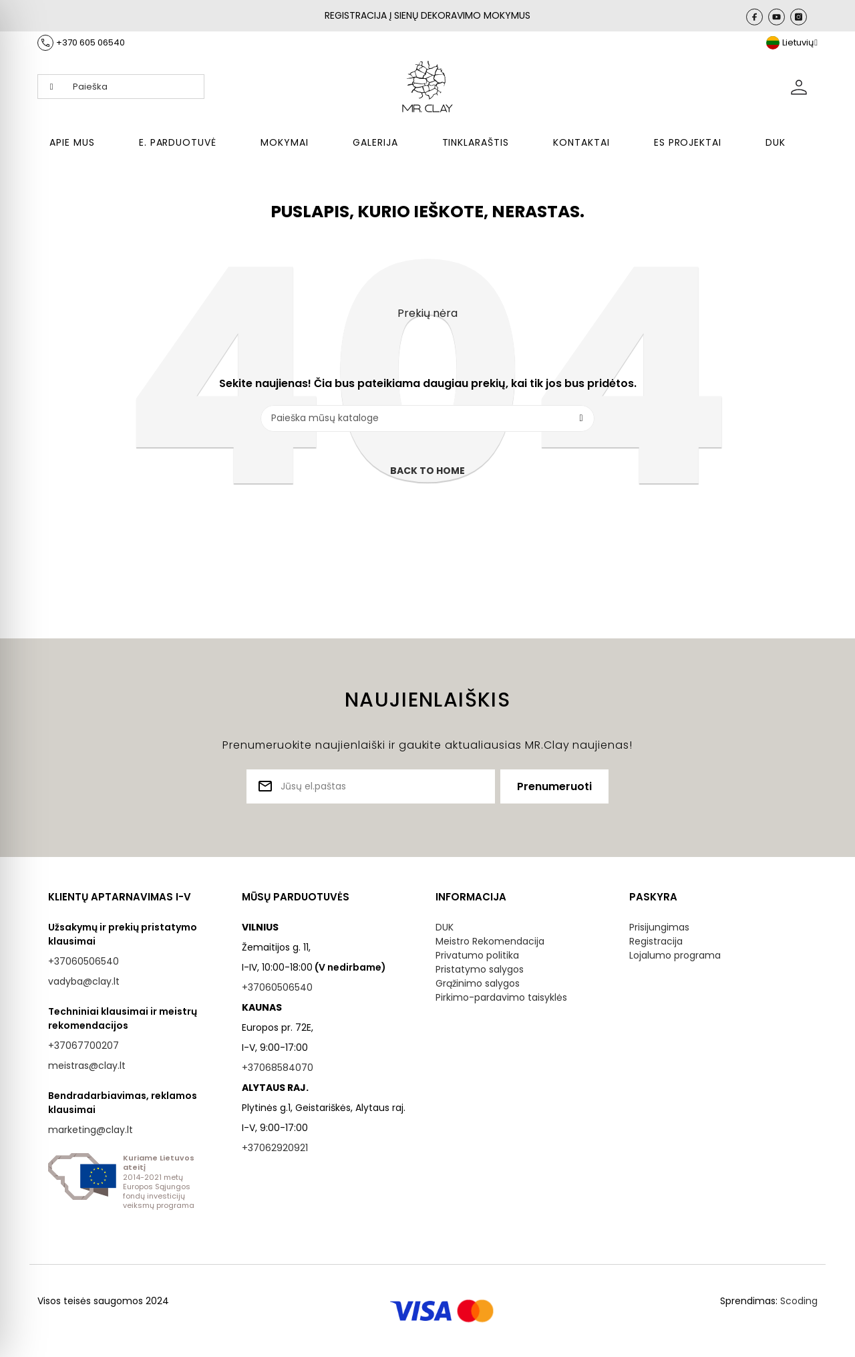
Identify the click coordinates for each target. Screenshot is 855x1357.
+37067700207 (83, 1045)
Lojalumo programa (675, 955)
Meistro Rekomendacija (490, 941)
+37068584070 (277, 1067)
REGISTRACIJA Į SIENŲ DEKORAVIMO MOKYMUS (427, 15)
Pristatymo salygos (480, 969)
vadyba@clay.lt (84, 981)
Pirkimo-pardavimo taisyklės (501, 997)
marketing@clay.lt (90, 1129)
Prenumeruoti (554, 786)
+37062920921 (275, 1147)
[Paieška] (427, 418)
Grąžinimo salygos (478, 983)
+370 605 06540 (90, 42)
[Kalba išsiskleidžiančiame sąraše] (792, 42)
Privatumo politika (477, 955)
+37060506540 (83, 961)
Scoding (799, 1301)
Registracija (656, 941)
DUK (445, 927)
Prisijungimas (659, 927)
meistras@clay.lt (87, 1065)
